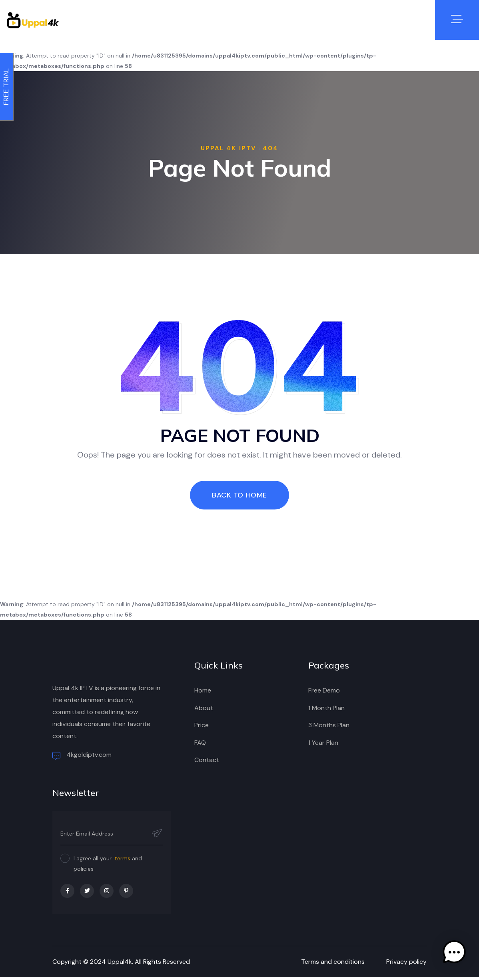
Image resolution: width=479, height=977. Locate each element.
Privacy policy (406, 961)
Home (202, 690)
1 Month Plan (326, 708)
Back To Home (239, 495)
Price (201, 725)
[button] (454, 952)
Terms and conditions (333, 961)
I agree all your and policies (108, 863)
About (203, 708)
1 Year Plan (323, 742)
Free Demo (324, 690)
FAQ (200, 742)
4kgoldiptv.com (82, 755)
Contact (206, 760)
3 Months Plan (328, 725)
